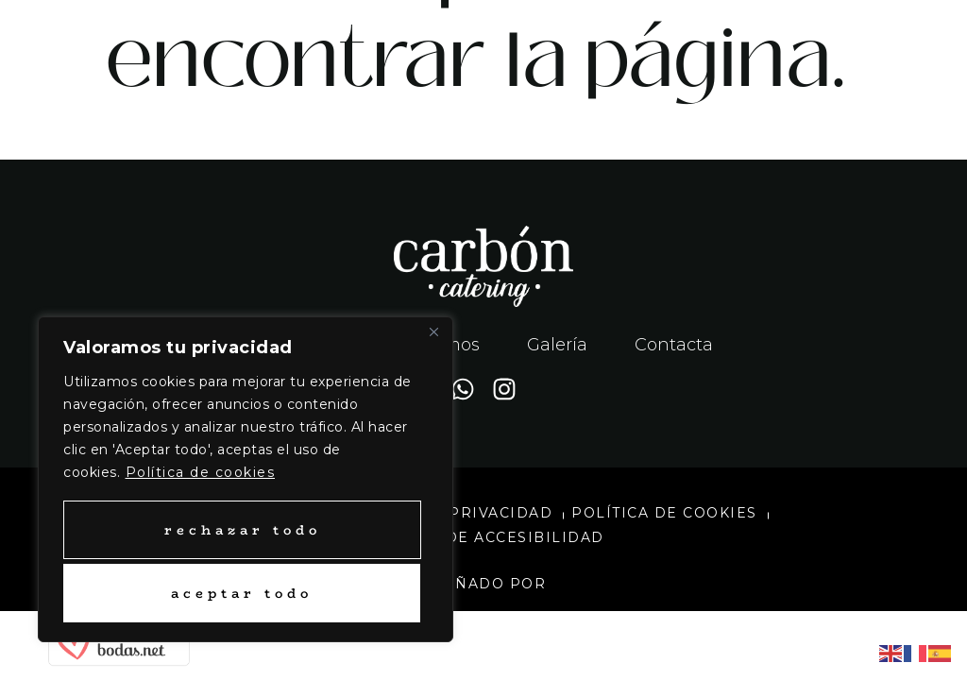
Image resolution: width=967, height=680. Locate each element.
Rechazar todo (241, 529)
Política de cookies (201, 474)
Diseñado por (483, 583)
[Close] (433, 334)
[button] (725, 43)
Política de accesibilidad (483, 537)
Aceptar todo (242, 593)
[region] (245, 480)
